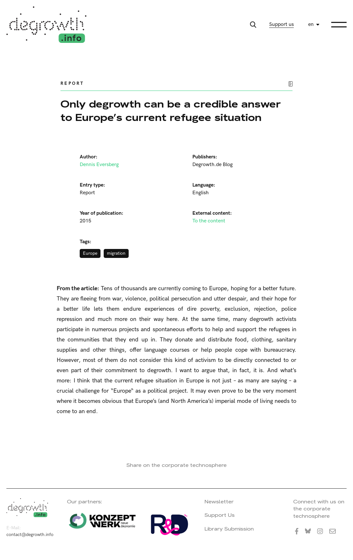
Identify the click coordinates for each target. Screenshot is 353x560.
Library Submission (229, 528)
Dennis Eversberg (99, 165)
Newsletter (219, 501)
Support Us (220, 515)
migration (116, 253)
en (311, 24)
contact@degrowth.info (29, 534)
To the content (208, 221)
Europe (90, 253)
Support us (281, 24)
